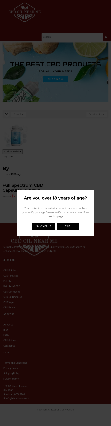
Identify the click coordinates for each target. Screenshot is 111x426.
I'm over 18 (44, 226)
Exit (68, 226)
